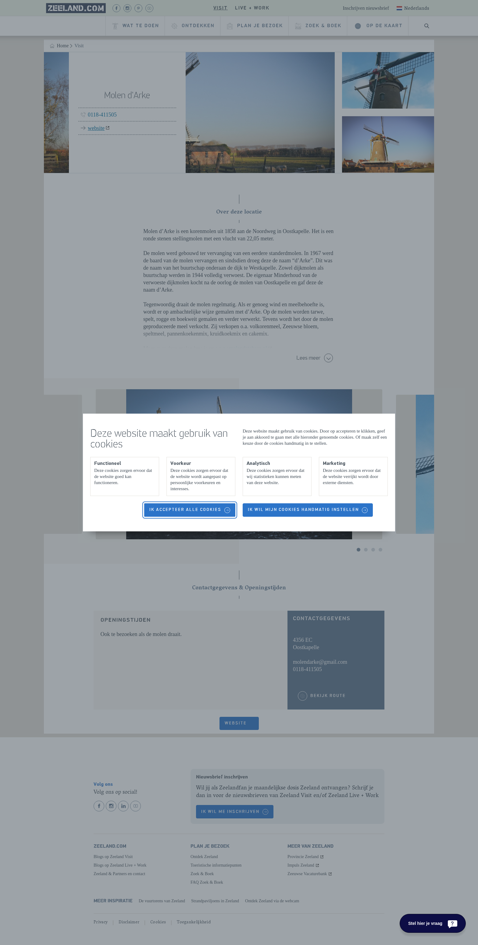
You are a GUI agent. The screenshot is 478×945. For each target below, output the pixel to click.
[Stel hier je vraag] (433, 923)
